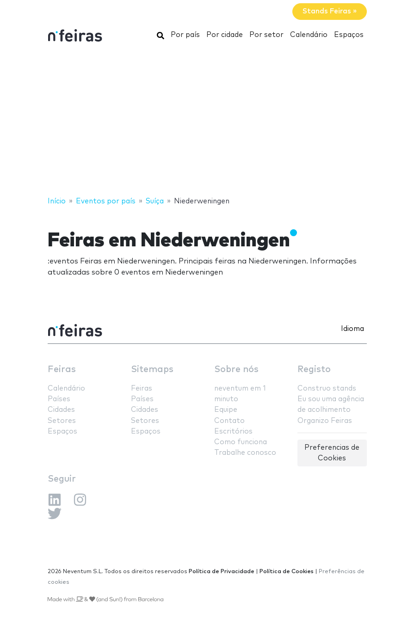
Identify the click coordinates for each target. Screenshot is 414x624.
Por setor (266, 34)
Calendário (308, 34)
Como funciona (240, 442)
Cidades (61, 409)
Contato (229, 420)
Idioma (352, 328)
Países (59, 399)
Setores (62, 420)
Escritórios (233, 431)
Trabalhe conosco (245, 452)
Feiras (62, 369)
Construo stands (326, 388)
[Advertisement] (207, 121)
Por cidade (224, 34)
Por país (185, 34)
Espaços (349, 34)
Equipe (225, 409)
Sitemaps (152, 369)
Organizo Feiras (324, 420)
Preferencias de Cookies (331, 453)
